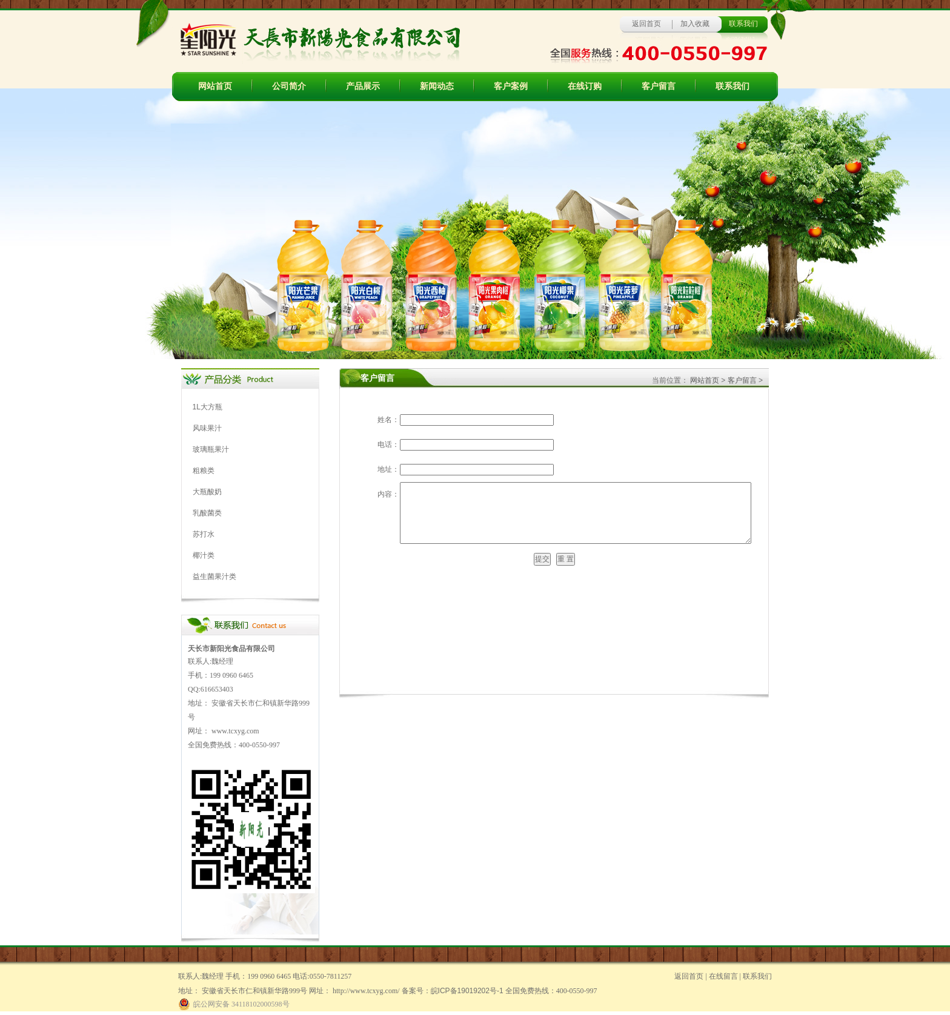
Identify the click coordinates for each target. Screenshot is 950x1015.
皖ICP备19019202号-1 (467, 991)
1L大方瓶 (207, 407)
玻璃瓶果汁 (211, 449)
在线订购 (585, 86)
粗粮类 (203, 470)
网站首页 (215, 86)
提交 (542, 559)
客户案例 (511, 86)
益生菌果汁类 (214, 576)
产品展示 (363, 86)
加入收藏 (694, 23)
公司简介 (289, 86)
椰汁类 (203, 555)
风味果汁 (207, 428)
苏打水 (203, 534)
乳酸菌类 (207, 513)
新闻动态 (437, 86)
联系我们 (732, 86)
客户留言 (659, 86)
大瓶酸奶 (207, 492)
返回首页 (646, 23)
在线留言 (723, 976)
